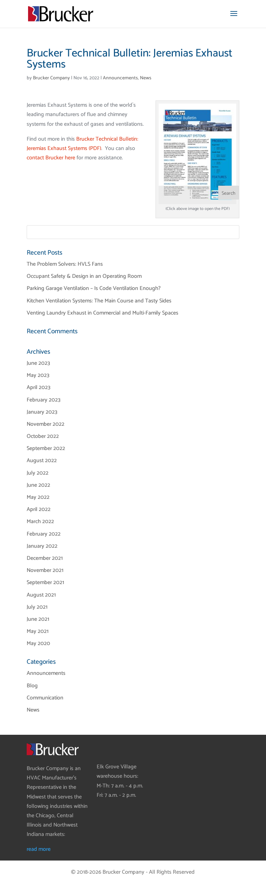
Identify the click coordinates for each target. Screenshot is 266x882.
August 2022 (42, 460)
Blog (32, 685)
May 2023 (38, 375)
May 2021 (37, 631)
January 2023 (42, 412)
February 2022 (44, 534)
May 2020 (38, 643)
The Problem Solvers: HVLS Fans (65, 264)
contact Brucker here (51, 157)
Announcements (120, 78)
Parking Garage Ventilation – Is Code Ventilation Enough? (94, 288)
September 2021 (45, 582)
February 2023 (44, 400)
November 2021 (45, 570)
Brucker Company (51, 78)
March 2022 (40, 521)
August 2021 (41, 595)
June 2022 (38, 485)
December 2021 (45, 558)
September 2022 (46, 448)
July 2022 (37, 473)
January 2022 (42, 546)
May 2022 (38, 497)
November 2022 (45, 424)
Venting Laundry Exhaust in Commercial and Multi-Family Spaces (102, 313)
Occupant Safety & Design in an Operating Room (84, 276)
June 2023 (38, 363)
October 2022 (43, 436)
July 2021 (37, 607)
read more (39, 849)
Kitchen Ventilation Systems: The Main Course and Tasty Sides (99, 301)
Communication (45, 698)
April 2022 (39, 509)
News (145, 78)
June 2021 (38, 619)
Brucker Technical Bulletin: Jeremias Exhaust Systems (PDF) (82, 143)
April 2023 (39, 387)
